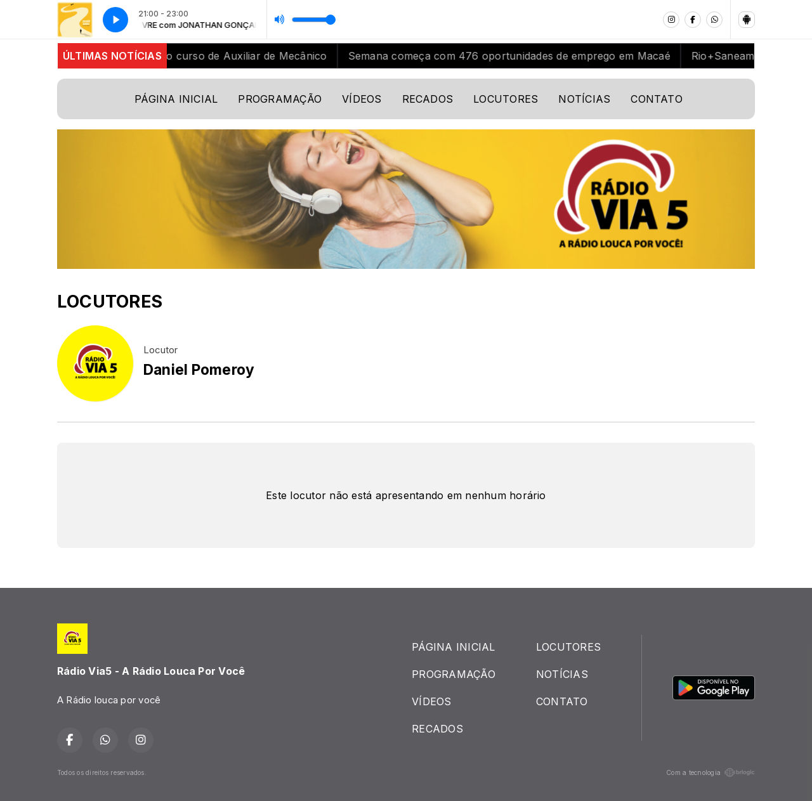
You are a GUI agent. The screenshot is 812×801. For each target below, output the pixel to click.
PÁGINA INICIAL (176, 99)
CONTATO (657, 99)
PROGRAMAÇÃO (280, 99)
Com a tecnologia (710, 772)
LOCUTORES (505, 99)
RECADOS (428, 99)
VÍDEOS (361, 99)
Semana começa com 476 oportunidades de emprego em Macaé (518, 55)
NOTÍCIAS (584, 99)
